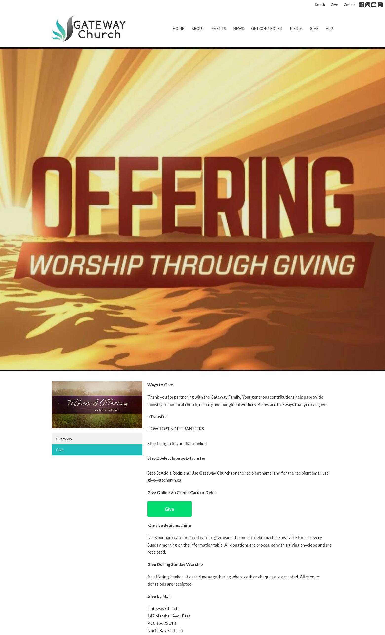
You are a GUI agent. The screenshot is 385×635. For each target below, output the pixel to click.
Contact (349, 5)
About (198, 28)
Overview (64, 439)
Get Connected (267, 28)
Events (219, 28)
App (329, 28)
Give (334, 5)
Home (178, 28)
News (238, 28)
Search (320, 5)
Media (296, 28)
